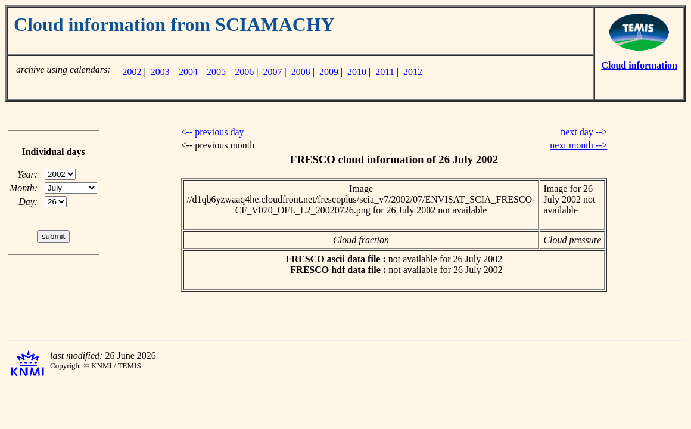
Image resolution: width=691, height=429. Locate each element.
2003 (160, 72)
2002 (131, 72)
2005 (216, 72)
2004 (188, 72)
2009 (328, 72)
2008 (300, 72)
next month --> (578, 145)
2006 (244, 72)
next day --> (584, 132)
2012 (412, 72)
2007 (272, 72)
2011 (384, 72)
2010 (356, 72)
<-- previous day (212, 132)
